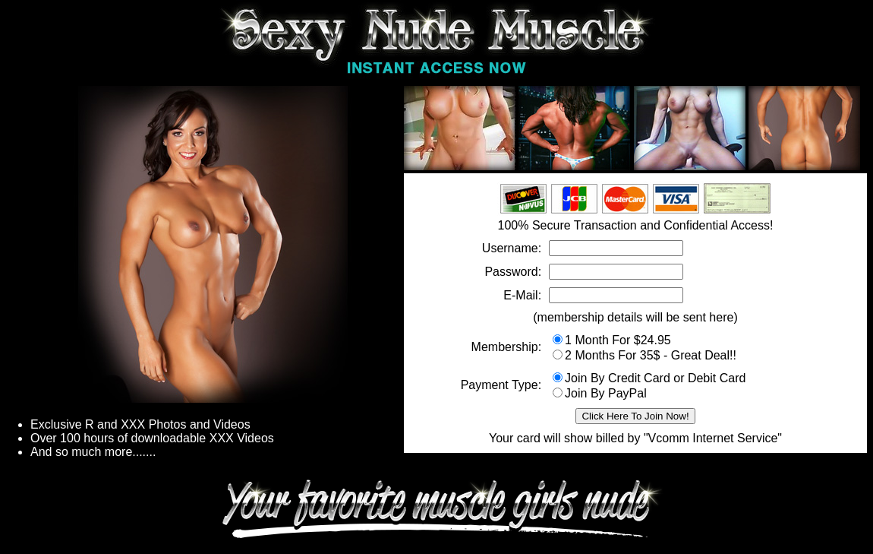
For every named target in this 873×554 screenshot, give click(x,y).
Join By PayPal (600, 393)
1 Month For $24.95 (612, 340)
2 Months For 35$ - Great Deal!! (644, 355)
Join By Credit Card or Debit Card (649, 378)
